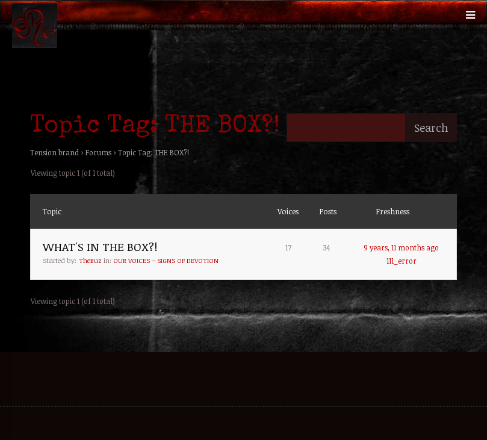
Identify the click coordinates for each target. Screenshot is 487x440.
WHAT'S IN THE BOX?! (100, 247)
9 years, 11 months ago (401, 247)
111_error (401, 260)
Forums (98, 152)
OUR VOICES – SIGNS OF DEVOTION (166, 260)
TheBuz (90, 260)
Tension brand (54, 152)
